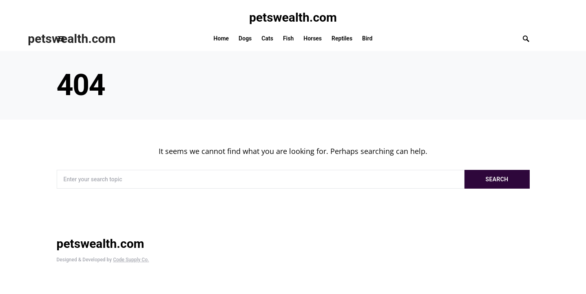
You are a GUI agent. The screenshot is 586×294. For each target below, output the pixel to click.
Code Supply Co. (131, 260)
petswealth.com (293, 17)
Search (497, 179)
